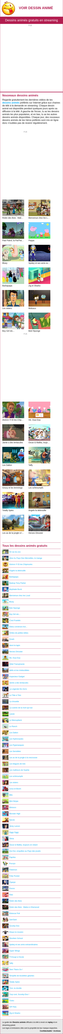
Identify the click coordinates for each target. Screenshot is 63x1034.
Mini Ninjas (10, 801)
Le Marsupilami (12, 720)
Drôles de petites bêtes (15, 633)
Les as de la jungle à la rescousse (19, 757)
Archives (57, 1031)
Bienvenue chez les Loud (16, 595)
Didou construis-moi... (14, 626)
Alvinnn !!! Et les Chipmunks (17, 564)
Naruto (8, 820)
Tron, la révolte (12, 988)
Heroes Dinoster (12, 651)
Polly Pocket (10, 876)
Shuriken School (12, 938)
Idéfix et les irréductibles (15, 670)
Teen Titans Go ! (12, 969)
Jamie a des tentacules (15, 682)
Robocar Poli (11, 913)
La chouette (10, 701)
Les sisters (10, 782)
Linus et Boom (11, 788)
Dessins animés (19, 1022)
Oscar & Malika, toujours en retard (20, 845)
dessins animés (10, 102)
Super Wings (11, 950)
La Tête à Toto (11, 695)
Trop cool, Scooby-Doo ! (15, 994)
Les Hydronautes (12, 739)
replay (50, 1022)
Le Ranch (9, 726)
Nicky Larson (11, 826)
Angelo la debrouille (14, 570)
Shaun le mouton (12, 932)
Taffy (7, 963)
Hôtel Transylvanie (13, 664)
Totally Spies (11, 982)
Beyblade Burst (12, 589)
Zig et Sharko (11, 1013)
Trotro (8, 1000)
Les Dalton (10, 732)
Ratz (7, 894)
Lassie (8, 714)
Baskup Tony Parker (14, 583)
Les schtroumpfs (12, 776)
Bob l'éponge (11, 608)
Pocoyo (8, 863)
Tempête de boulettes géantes (18, 975)
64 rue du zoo (11, 552)
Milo (7, 795)
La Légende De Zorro (14, 689)
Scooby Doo (10, 926)
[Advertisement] (31, 58)
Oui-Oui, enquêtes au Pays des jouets (21, 851)
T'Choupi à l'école (13, 957)
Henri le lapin (11, 645)
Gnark (8, 639)
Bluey (8, 601)
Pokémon (9, 869)
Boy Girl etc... (11, 614)
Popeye (9, 882)
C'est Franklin (11, 620)
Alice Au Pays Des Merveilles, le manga (22, 558)
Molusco (9, 807)
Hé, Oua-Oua (11, 658)
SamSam (9, 919)
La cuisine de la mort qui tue (17, 707)
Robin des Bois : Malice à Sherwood (20, 907)
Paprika (9, 857)
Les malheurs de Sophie (15, 770)
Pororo (8, 888)
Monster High (11, 813)
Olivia (8, 838)
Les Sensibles (11, 751)
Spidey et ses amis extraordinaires (20, 944)
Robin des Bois (12, 901)
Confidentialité (46, 1031)
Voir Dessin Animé (36, 8)
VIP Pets (9, 1007)
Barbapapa (10, 577)
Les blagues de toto (13, 764)
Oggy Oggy (10, 832)
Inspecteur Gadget (13, 676)
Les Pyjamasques (13, 745)
